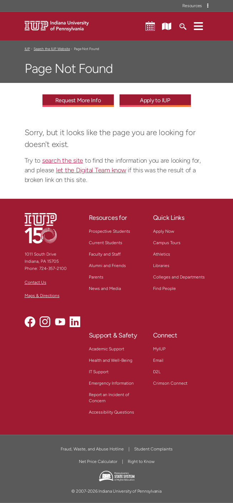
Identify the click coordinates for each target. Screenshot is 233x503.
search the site (62, 160)
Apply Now (163, 231)
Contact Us (35, 282)
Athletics (161, 254)
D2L (157, 371)
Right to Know (141, 461)
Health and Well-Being (110, 360)
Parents (96, 277)
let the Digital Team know (91, 170)
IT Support (98, 371)
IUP (27, 48)
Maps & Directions (42, 295)
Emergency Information (111, 383)
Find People (164, 288)
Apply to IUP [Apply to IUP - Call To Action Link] (155, 100)
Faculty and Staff (105, 254)
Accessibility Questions (111, 412)
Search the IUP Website (52, 48)
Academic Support (106, 348)
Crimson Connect (170, 383)
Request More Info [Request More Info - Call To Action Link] (78, 100)
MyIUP (159, 348)
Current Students (105, 242)
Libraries (161, 265)
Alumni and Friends (107, 265)
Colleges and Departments (179, 277)
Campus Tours (167, 242)
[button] (198, 25)
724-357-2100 (53, 268)
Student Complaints (153, 449)
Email (158, 360)
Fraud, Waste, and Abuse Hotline (92, 449)
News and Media (105, 288)
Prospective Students (109, 231)
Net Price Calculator (98, 461)
